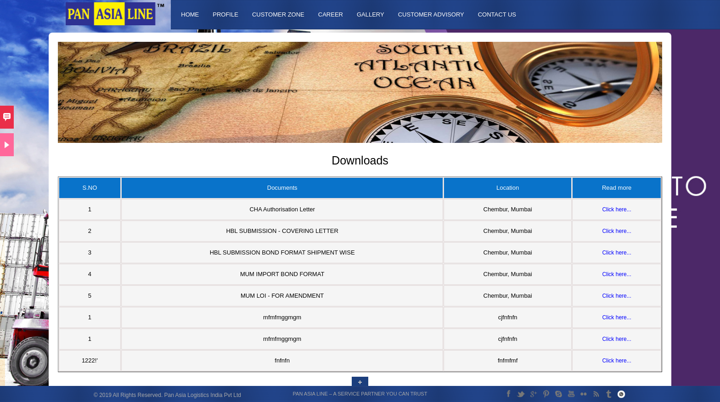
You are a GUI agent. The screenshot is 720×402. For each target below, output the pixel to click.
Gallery (370, 14)
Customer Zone (278, 14)
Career (330, 14)
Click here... (616, 209)
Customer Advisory (431, 14)
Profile (225, 14)
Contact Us (497, 14)
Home (190, 14)
